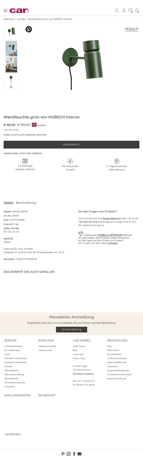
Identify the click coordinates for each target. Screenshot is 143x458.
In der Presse (79, 346)
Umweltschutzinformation (119, 374)
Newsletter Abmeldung (15, 362)
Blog (75, 350)
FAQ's (7, 354)
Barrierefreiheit (114, 354)
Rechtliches (117, 340)
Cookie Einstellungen (117, 358)
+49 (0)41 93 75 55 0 (82, 370)
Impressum (112, 366)
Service (10, 340)
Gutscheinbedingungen (118, 370)
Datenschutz (113, 350)
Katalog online (45, 350)
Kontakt (8, 366)
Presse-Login (79, 358)
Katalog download (47, 346)
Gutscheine (9, 386)
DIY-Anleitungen (12, 350)
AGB (109, 346)
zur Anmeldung (71, 329)
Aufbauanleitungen (13, 346)
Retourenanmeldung (14, 374)
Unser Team (78, 354)
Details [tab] (8, 202)
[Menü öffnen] (5, 10)
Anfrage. (113, 243)
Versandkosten (11, 378)
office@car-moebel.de (83, 373)
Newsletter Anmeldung (15, 358)
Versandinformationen (14, 382)
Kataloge (46, 340)
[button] (11, 32)
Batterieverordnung (116, 378)
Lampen (21, 19)
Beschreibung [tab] (26, 202)
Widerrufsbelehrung (116, 362)
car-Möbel (82, 340)
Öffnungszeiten (11, 370)
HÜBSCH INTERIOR (109, 235)
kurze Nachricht (112, 218)
